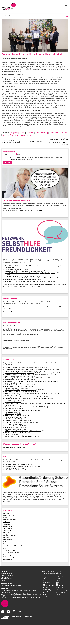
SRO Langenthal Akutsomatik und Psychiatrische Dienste (23, 431)
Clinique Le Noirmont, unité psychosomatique (19, 436)
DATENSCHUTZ (16, 616)
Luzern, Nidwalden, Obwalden (49, 586)
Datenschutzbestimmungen (18, 159)
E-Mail (3, 580)
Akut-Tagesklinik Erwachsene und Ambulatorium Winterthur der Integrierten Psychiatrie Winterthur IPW (33, 394)
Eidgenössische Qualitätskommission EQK (18, 466)
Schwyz (45, 594)
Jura (44, 584)
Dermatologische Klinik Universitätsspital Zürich (20, 378)
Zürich (58, 594)
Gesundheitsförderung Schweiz (15, 465)
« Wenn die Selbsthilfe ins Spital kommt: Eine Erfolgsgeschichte (12, 141)
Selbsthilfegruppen (9, 550)
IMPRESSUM (5, 616)
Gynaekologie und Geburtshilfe (13, 546)
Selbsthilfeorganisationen (11, 552)
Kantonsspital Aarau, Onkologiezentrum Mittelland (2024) (23, 410)
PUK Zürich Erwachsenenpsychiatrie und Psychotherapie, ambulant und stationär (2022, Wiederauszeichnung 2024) (33, 382)
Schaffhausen (47, 592)
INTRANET (4, 618)
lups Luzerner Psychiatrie (13, 402)
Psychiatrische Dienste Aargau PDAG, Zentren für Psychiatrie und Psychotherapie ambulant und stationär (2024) (35, 404)
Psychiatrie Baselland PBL (13, 368)
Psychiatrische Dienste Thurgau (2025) (17, 427)
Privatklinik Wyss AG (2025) (14, 424)
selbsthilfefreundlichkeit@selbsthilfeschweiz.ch (48, 284)
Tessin (57, 582)
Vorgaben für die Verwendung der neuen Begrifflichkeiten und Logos (26, 281)
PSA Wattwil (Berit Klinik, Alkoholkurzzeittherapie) (21, 390)
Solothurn (46, 596)
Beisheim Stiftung (10, 468)
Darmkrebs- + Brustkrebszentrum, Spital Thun (19, 373)
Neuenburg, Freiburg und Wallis (49, 590)
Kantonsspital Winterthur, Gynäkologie (17, 391)
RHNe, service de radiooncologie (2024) (17, 415)
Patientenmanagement (10, 557)
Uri (57, 584)
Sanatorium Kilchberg (12, 371)
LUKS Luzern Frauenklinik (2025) (15, 426)
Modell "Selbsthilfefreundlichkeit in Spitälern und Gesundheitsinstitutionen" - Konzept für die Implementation (34, 267)
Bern (44, 580)
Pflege (5, 548)
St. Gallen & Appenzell (59, 578)
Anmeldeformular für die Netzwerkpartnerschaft (20, 279)
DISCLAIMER (28, 616)
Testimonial (6, 522)
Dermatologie (7, 555)
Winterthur (59, 587)
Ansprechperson (17, 132)
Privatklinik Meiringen (12, 400)
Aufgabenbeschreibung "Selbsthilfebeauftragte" (20, 276)
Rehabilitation (7, 539)
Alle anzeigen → (8, 559)
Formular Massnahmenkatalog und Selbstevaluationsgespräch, (25, 273)
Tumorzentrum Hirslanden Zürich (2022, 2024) (20, 380)
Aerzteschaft (26, 135)
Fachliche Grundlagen (10, 535)
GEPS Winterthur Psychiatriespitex (16, 385)
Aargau (45, 577)
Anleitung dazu (50, 273)
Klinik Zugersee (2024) (12, 412)
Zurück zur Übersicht (35, 142)
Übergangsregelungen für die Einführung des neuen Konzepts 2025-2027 (28, 278)
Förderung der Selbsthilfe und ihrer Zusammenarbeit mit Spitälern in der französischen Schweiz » (58, 141)
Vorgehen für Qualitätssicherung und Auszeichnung (21, 271)
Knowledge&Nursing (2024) (14, 409)
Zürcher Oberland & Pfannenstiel (61, 591)
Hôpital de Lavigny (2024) (13, 414)
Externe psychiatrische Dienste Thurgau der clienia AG (22, 397)
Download (38, 210)
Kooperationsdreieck (59, 132)
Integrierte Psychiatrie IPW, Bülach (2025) (18, 420)
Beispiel (29, 132)
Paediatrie (6, 544)
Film (4, 541)
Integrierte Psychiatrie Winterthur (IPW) (17, 374)
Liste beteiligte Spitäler (10, 312)
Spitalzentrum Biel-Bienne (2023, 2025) (17, 388)
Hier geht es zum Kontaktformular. (14, 447)
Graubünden (47, 582)
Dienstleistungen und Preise (14, 269)
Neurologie (6, 537)
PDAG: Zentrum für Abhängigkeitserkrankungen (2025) (22, 422)
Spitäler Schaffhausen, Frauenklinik (16, 432)
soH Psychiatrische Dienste (13, 376)
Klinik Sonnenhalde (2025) (13, 419)
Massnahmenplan (9, 533)
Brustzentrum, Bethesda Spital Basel (16, 386)
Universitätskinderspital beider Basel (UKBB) (19, 369)
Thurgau (58, 580)
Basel (44, 579)
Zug (57, 589)
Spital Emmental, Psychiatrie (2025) (16, 417)
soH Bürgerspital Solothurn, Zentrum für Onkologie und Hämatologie (27, 398)
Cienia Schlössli (10, 434)
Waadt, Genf (60, 585)
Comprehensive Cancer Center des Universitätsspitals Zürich (24, 407)
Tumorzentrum (8, 524)
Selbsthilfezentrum (10, 135)
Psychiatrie (6, 513)
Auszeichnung (41, 132)
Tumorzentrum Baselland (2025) (15, 429)
